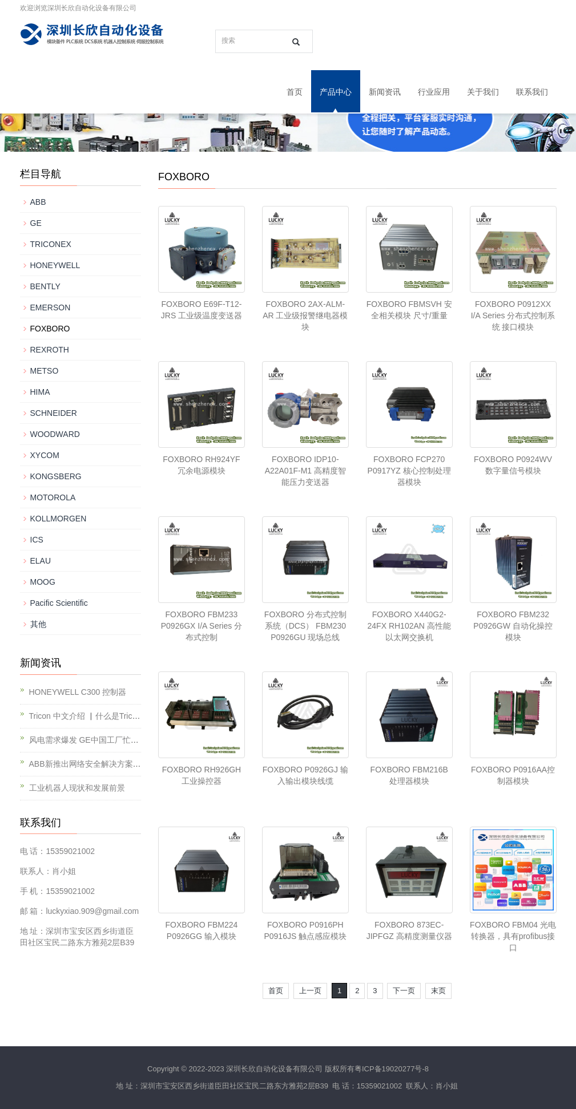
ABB (38, 202)
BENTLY (45, 286)
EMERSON (50, 307)
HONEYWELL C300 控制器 (78, 692)
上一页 (310, 990)
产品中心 (336, 91)
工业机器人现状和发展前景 (77, 787)
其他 (38, 624)
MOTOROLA (53, 497)
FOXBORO (50, 328)
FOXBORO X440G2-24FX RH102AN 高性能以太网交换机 (409, 626)
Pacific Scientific (59, 603)
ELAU (40, 560)
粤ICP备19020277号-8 (392, 1069)
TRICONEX (50, 244)
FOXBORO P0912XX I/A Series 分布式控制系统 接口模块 (513, 315)
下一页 (404, 990)
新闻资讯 (385, 91)
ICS (36, 539)
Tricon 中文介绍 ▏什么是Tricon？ (89, 716)
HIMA (40, 391)
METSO (44, 370)
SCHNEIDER (53, 413)
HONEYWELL (55, 265)
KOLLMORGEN (58, 518)
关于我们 (483, 91)
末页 (438, 990)
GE (36, 223)
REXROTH (49, 349)
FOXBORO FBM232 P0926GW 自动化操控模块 (512, 626)
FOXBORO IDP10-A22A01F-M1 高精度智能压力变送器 (305, 471)
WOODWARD (55, 434)
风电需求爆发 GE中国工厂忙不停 (88, 739)
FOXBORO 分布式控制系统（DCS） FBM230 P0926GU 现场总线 (305, 626)
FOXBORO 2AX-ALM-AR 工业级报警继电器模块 (305, 315)
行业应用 (434, 91)
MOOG (42, 581)
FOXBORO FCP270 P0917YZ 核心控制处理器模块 (409, 471)
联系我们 (532, 91)
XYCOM (44, 455)
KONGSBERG (56, 476)
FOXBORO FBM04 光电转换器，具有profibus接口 (513, 936)
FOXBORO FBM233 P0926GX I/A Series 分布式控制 (201, 626)
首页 (295, 91)
